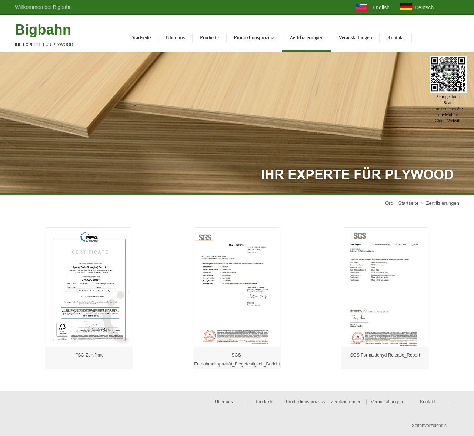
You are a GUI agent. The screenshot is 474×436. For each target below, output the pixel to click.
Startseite (141, 37)
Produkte (209, 37)
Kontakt (395, 37)
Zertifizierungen (306, 37)
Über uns (175, 37)
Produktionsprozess (254, 37)
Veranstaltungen (355, 37)
